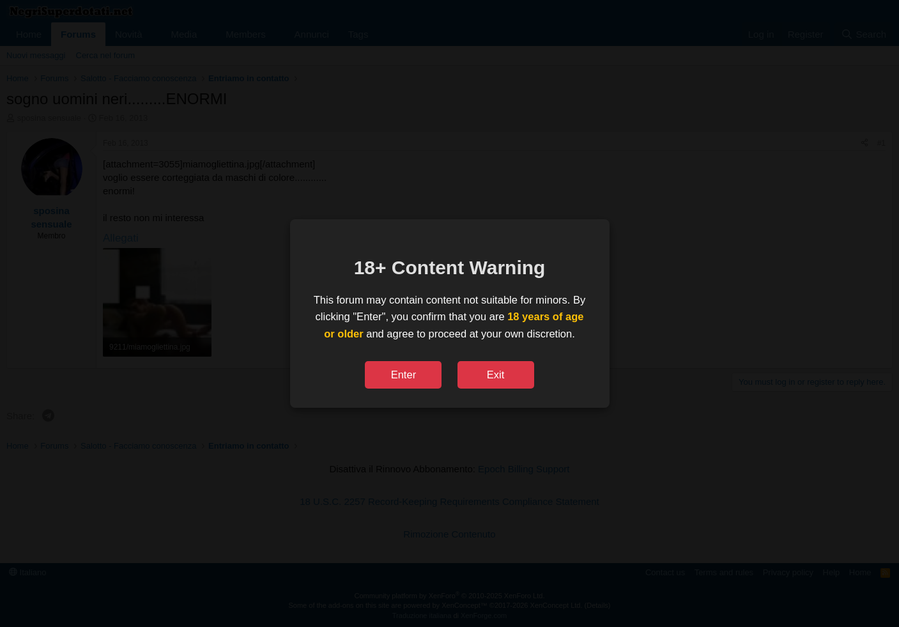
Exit (496, 374)
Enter (403, 374)
